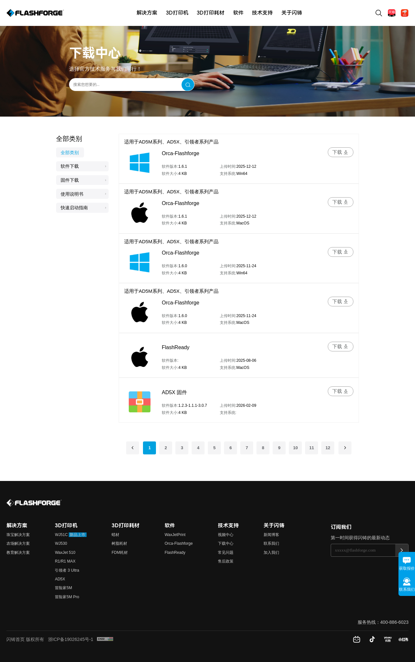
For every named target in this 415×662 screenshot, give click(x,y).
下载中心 (225, 543)
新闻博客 (271, 534)
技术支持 (262, 13)
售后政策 (225, 561)
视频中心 (225, 534)
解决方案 (146, 13)
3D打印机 (177, 13)
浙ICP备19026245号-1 (70, 639)
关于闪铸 (291, 13)
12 (328, 447)
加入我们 (271, 552)
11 (311, 447)
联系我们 (271, 543)
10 (295, 447)
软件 (238, 13)
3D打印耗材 (210, 13)
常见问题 (225, 552)
